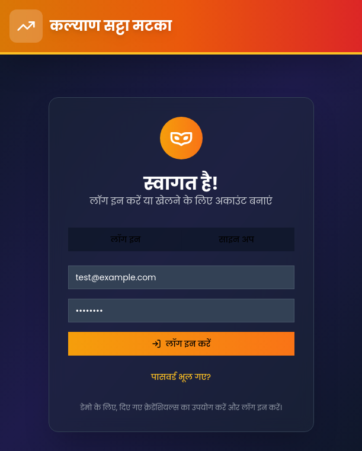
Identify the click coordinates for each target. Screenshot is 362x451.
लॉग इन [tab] (126, 239)
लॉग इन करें (181, 344)
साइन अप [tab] (236, 239)
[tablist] (181, 239)
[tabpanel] (181, 339)
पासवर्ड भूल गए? (181, 377)
